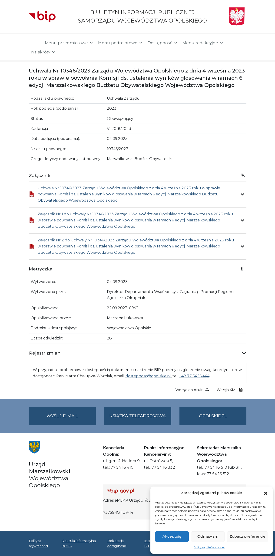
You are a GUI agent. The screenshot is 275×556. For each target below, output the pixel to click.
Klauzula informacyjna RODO (79, 543)
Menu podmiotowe (120, 42)
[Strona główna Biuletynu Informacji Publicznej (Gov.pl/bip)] (141, 490)
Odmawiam (207, 536)
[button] (265, 492)
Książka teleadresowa (137, 415)
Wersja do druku (192, 390)
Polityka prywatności (38, 543)
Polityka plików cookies (209, 547)
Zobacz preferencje (247, 536)
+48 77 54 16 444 (194, 376)
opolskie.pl (213, 415)
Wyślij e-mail (71, 418)
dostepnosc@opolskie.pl (148, 376)
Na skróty (43, 52)
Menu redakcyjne (203, 42)
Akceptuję (171, 536)
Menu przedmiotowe (69, 42)
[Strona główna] (34, 43)
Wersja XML (229, 390)
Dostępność (163, 42)
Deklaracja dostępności (116, 543)
